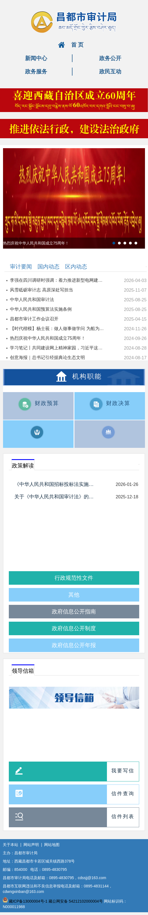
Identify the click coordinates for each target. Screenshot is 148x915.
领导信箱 (23, 671)
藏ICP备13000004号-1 (28, 901)
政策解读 (23, 465)
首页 (78, 45)
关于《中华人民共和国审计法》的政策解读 (56, 496)
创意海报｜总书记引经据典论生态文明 (47, 357)
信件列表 (122, 816)
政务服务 (36, 71)
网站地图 (52, 844)
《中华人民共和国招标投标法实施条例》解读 (56, 484)
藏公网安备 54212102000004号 (76, 901)
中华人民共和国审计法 (32, 299)
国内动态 (48, 267)
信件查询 (122, 793)
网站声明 (31, 844)
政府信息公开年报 (74, 645)
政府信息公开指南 (74, 611)
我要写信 (122, 770)
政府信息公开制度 (74, 628)
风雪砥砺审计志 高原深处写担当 (41, 290)
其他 (73, 595)
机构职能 (87, 376)
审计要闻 (21, 267)
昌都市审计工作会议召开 (34, 318)
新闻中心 (36, 58)
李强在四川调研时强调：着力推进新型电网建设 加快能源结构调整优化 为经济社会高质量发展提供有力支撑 (58, 280)
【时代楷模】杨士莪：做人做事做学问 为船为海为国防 (58, 328)
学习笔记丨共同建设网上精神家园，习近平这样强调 (58, 347)
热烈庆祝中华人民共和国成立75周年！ (47, 338)
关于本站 (10, 844)
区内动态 (76, 267)
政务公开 (110, 58)
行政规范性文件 (74, 578)
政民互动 (110, 71)
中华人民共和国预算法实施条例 (41, 309)
